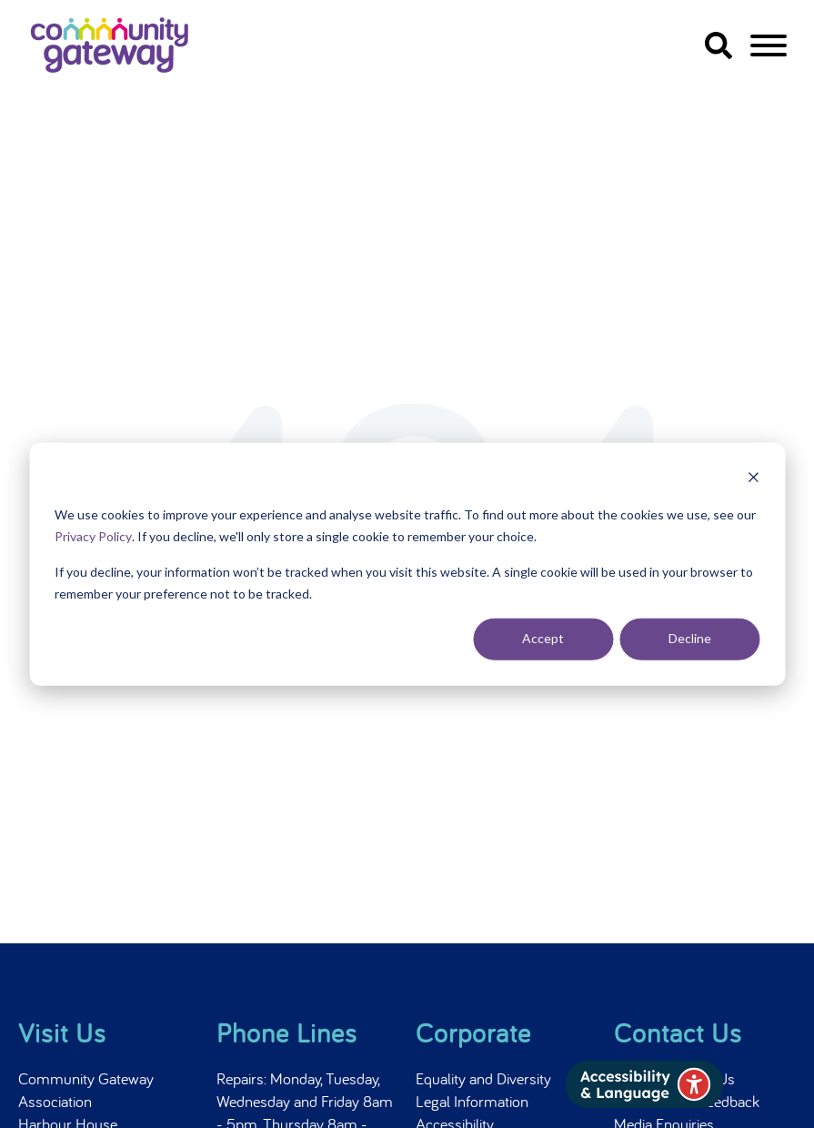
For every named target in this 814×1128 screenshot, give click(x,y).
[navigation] (768, 48)
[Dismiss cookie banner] (753, 479)
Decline (689, 638)
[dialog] (407, 564)
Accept (543, 638)
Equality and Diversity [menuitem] (483, 1078)
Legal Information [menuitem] (472, 1101)
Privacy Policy (93, 536)
